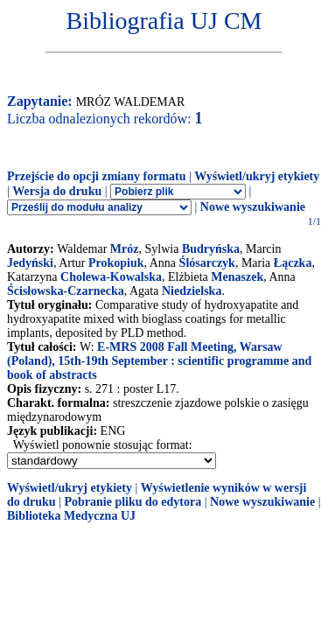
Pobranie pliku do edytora (132, 501)
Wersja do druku (56, 191)
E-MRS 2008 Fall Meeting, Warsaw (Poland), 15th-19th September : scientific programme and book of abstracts (159, 361)
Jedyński (30, 263)
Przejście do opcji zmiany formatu (96, 176)
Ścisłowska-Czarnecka (65, 291)
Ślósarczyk (207, 263)
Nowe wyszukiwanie (252, 207)
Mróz (124, 249)
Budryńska (211, 249)
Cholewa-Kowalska (111, 277)
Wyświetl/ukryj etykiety (256, 176)
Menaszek (237, 277)
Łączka (293, 263)
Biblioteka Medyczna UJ (71, 515)
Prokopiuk (116, 263)
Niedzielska (191, 291)
